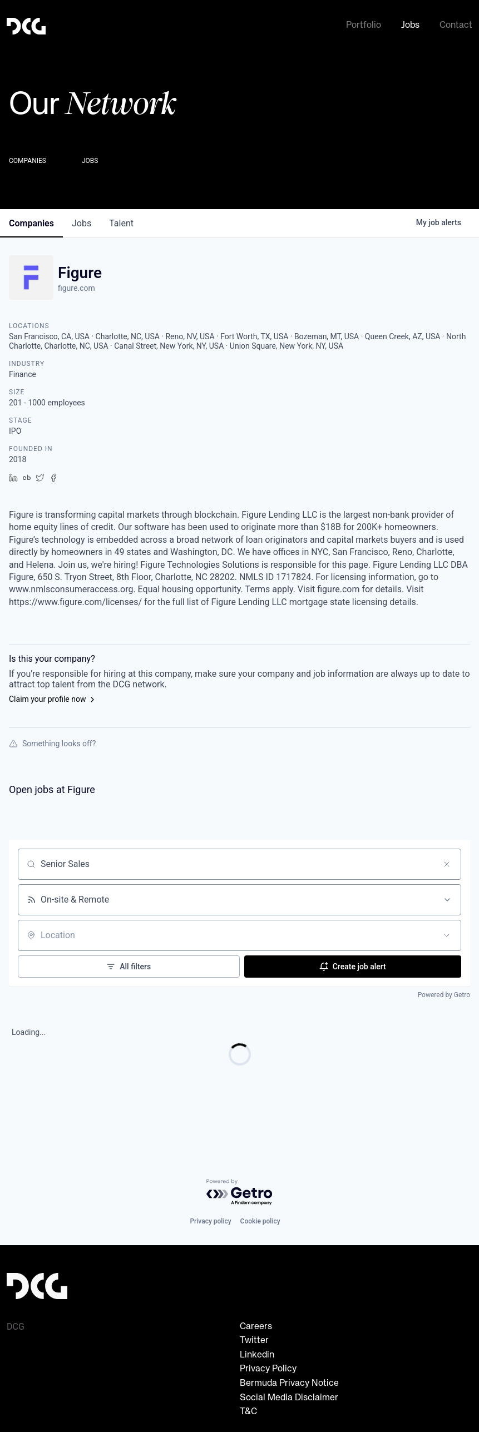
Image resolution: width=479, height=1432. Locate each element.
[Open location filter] (446, 933)
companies (31, 221)
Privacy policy (210, 1221)
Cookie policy (260, 1221)
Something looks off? (52, 741)
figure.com (76, 285)
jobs (81, 221)
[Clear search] (446, 862)
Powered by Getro (444, 993)
